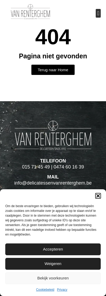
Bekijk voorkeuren (53, 278)
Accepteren (53, 249)
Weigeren (53, 263)
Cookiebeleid (45, 290)
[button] (98, 195)
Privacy (62, 290)
